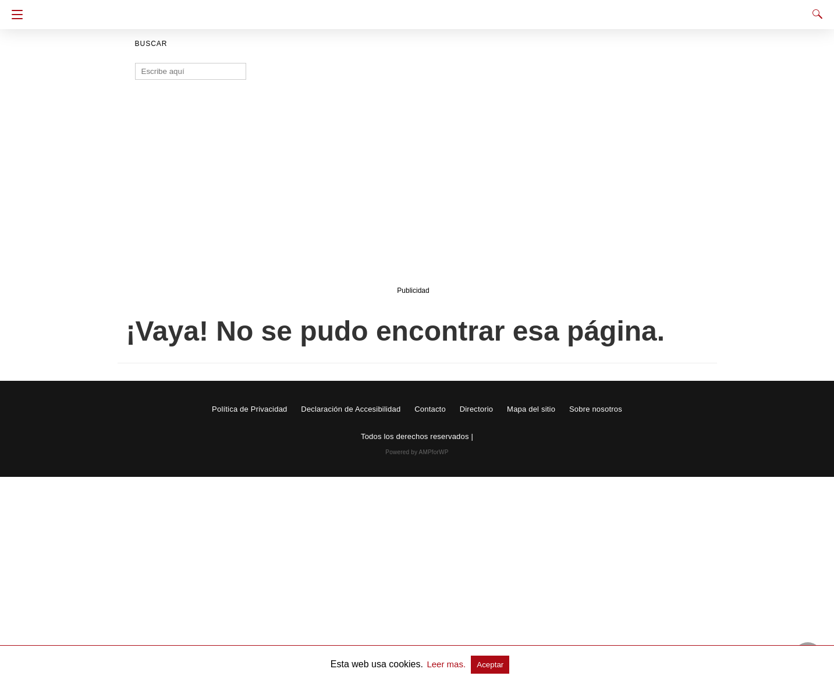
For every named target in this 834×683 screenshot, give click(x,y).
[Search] (814, 14)
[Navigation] (14, 14)
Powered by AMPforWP (416, 452)
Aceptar (490, 664)
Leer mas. (447, 664)
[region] (413, 190)
